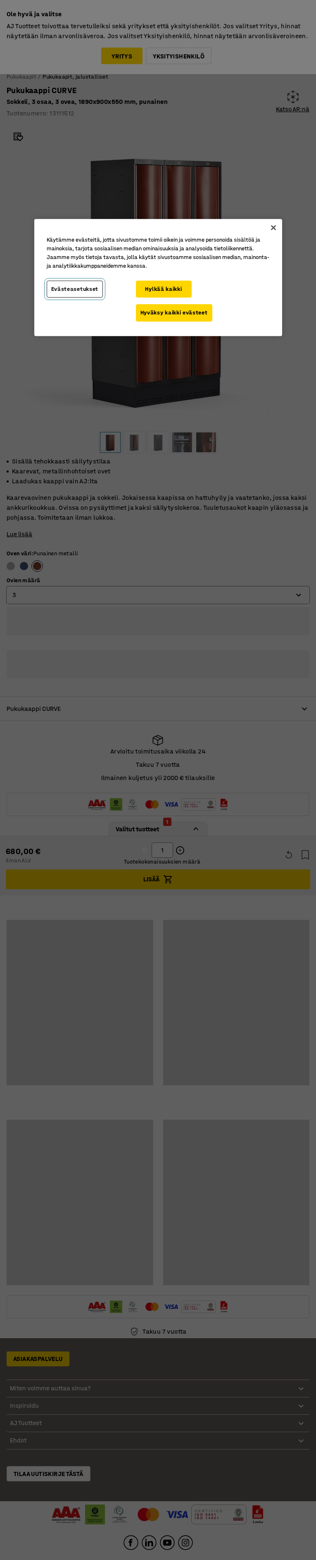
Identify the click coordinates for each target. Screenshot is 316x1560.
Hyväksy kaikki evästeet (174, 312)
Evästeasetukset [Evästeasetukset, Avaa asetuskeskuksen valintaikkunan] (75, 289)
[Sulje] (273, 227)
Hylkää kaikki (163, 289)
